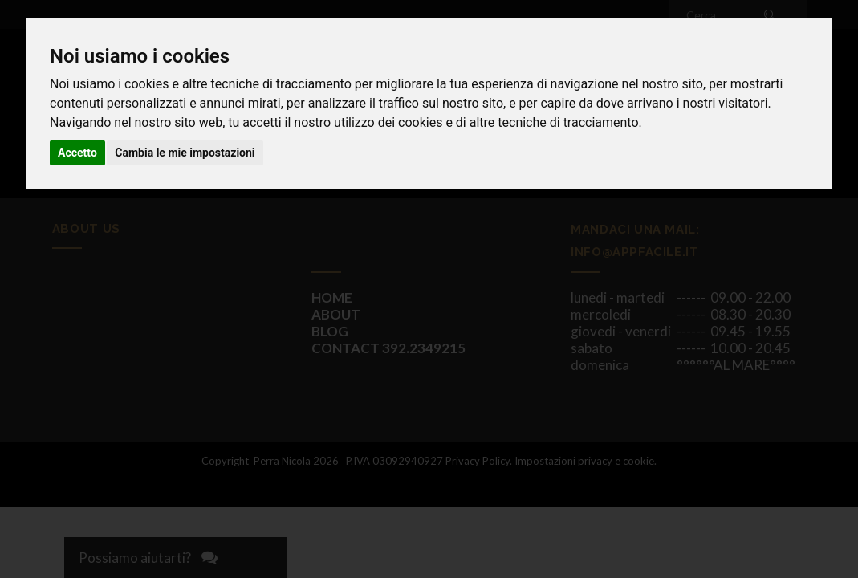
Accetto (77, 152)
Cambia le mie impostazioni (184, 152)
